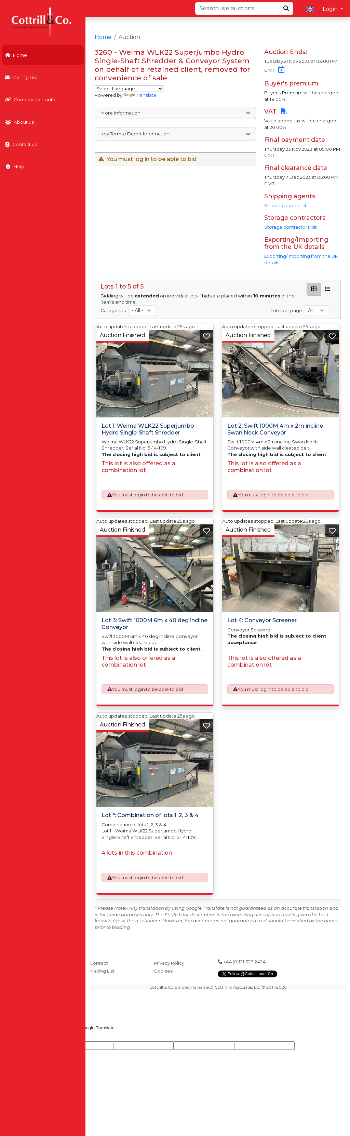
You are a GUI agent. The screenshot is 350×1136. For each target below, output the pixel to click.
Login (331, 9)
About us (19, 122)
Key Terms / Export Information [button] (175, 133)
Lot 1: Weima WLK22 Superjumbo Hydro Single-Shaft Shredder (148, 429)
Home (16, 55)
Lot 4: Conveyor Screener (262, 620)
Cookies (163, 971)
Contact (99, 963)
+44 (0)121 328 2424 (242, 961)
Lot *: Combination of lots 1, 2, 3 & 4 (150, 815)
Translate (140, 95)
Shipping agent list (285, 205)
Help (14, 166)
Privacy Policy (169, 963)
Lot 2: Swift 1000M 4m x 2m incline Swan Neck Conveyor (275, 429)
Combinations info (30, 99)
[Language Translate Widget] (129, 88)
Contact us (21, 144)
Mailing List (21, 77)
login (139, 494)
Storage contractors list (290, 227)
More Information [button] (175, 113)
